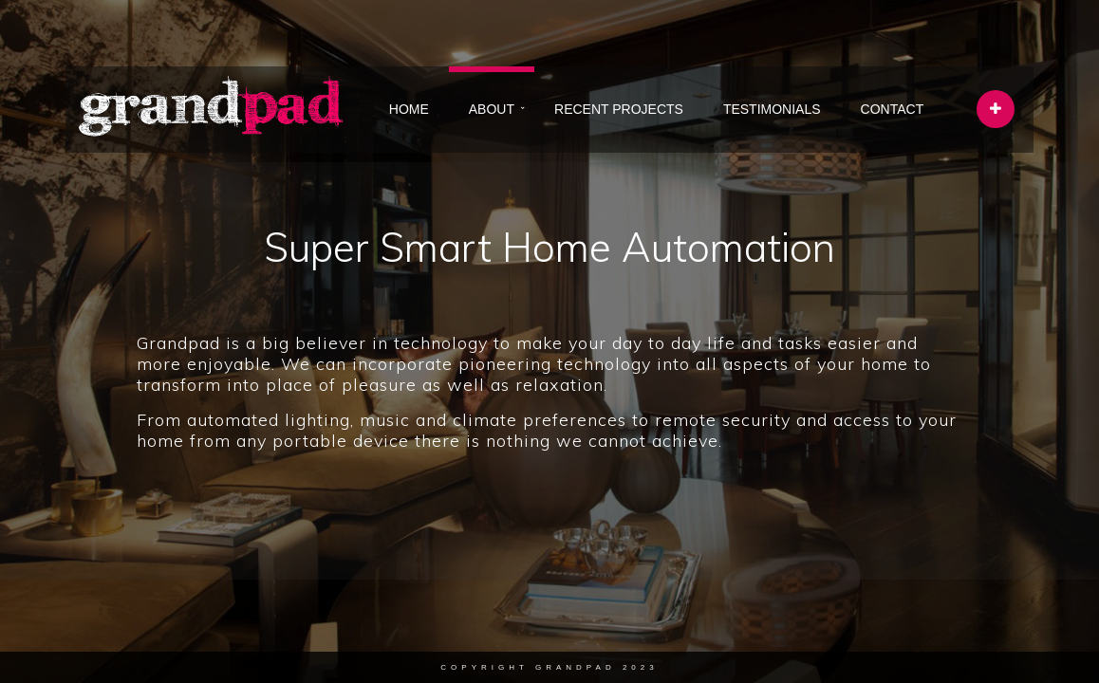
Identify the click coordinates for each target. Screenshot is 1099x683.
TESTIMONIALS (772, 109)
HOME (409, 109)
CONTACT (892, 109)
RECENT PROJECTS (618, 109)
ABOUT (491, 109)
